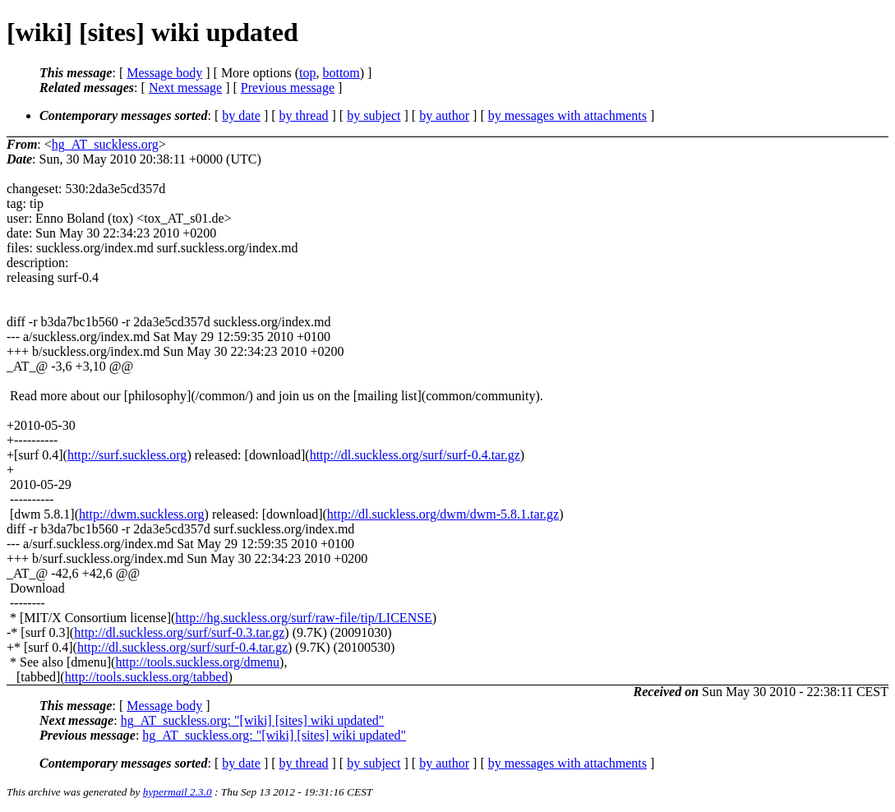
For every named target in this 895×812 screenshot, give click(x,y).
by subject (373, 115)
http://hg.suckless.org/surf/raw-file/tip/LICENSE (303, 618)
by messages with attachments (567, 115)
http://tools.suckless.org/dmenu (197, 662)
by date (241, 115)
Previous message (287, 88)
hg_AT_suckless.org (105, 144)
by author (444, 115)
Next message (185, 88)
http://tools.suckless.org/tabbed (146, 677)
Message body (164, 73)
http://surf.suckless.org (127, 455)
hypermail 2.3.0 (177, 792)
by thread (304, 115)
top (307, 73)
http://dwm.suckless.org (142, 514)
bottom (340, 73)
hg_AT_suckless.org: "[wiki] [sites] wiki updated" (253, 720)
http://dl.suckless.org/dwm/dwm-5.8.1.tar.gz (443, 514)
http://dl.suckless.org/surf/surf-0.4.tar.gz (415, 455)
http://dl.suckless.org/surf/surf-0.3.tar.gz (179, 632)
